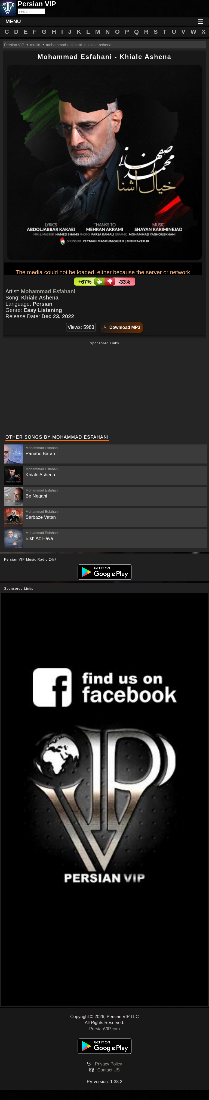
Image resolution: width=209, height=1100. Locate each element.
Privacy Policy (108, 1064)
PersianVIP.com (104, 1029)
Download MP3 (121, 327)
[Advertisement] (104, 389)
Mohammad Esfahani (48, 291)
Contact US (108, 1070)
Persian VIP (14, 45)
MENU (13, 21)
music (35, 45)
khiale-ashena (99, 45)
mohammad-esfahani (64, 45)
